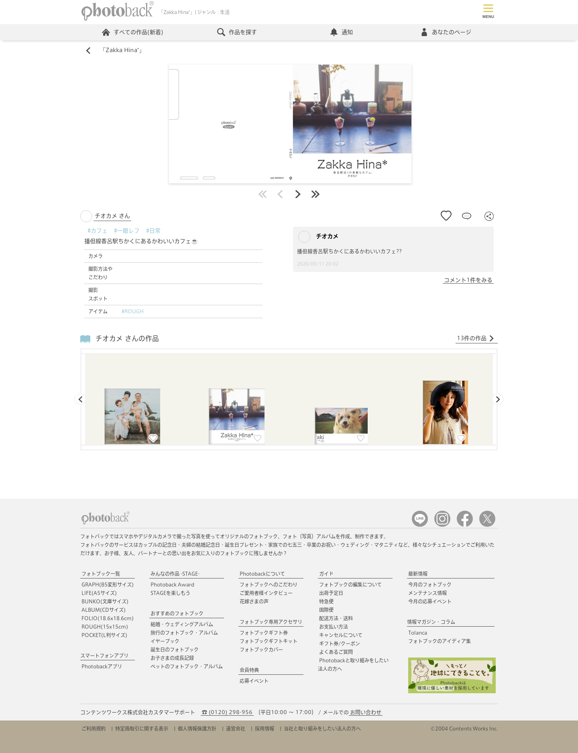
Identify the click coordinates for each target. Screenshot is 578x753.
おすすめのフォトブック (177, 613)
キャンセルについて (340, 635)
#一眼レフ (127, 230)
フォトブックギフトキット (268, 641)
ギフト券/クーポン (339, 643)
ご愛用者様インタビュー (266, 593)
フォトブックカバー (261, 649)
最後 (315, 194)
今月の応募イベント (430, 601)
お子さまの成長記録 (172, 658)
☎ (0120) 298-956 (227, 712)
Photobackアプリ (101, 666)
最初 (262, 194)
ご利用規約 (93, 728)
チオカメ (318, 237)
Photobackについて (262, 573)
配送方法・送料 (336, 618)
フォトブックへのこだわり (268, 584)
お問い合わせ (365, 712)
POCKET (104, 635)
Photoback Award (172, 584)
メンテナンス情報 (427, 593)
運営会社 (235, 728)
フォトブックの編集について (350, 584)
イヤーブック (165, 641)
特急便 (326, 601)
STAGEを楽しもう (170, 593)
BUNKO (104, 601)
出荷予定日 (331, 593)
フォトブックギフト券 (264, 632)
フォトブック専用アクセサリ (271, 621)
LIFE (99, 593)
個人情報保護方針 (197, 728)
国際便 (326, 609)
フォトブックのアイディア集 (439, 641)
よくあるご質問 (336, 651)
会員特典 (249, 670)
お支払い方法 (333, 626)
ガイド (326, 573)
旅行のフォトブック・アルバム (184, 632)
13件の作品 (476, 338)
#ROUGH (133, 311)
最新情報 (417, 573)
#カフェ (98, 230)
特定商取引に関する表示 (141, 728)
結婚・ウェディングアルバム (182, 624)
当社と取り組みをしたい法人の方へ (322, 728)
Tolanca (417, 632)
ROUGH (104, 626)
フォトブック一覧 (100, 573)
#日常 (153, 230)
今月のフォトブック (430, 584)
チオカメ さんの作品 (127, 338)
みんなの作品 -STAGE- (175, 573)
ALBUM (103, 609)
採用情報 (264, 728)
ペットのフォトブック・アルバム (187, 666)
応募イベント (254, 680)
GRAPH (107, 584)
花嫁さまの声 (254, 601)
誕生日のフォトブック (175, 649)
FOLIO (107, 618)
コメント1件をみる (468, 280)
